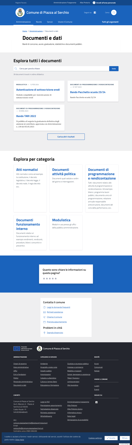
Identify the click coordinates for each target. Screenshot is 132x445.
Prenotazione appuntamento (51, 405)
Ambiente (44, 363)
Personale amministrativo (23, 381)
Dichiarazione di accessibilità (77, 419)
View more (19, 439)
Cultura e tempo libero (48, 381)
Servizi (50, 21)
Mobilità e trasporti (74, 370)
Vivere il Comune (65, 21)
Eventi (96, 389)
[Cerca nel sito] (114, 12)
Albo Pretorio (85, 2)
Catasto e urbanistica (48, 378)
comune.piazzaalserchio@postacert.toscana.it (30, 423)
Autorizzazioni (45, 374)
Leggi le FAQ (45, 401)
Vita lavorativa (72, 385)
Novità (39, 21)
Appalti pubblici (46, 370)
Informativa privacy (74, 412)
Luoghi (96, 385)
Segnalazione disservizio (49, 409)
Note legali (71, 416)
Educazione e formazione (49, 385)
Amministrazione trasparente (78, 401)
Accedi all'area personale (104, 2)
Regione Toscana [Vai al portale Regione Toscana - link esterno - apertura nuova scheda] (20, 2)
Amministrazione (23, 21)
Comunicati (98, 367)
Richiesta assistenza (48, 412)
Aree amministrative (21, 367)
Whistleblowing (46, 416)
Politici (15, 378)
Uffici (15, 370)
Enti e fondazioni (19, 374)
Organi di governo (20, 363)
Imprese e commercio (75, 367)
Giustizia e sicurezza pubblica (78, 363)
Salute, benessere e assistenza (78, 374)
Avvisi (96, 363)
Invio (114, 68)
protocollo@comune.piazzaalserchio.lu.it (28, 428)
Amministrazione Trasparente (65, 2)
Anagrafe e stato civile (48, 367)
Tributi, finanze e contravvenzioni (73, 380)
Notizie (96, 370)
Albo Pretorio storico (74, 409)
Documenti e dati (19, 385)
